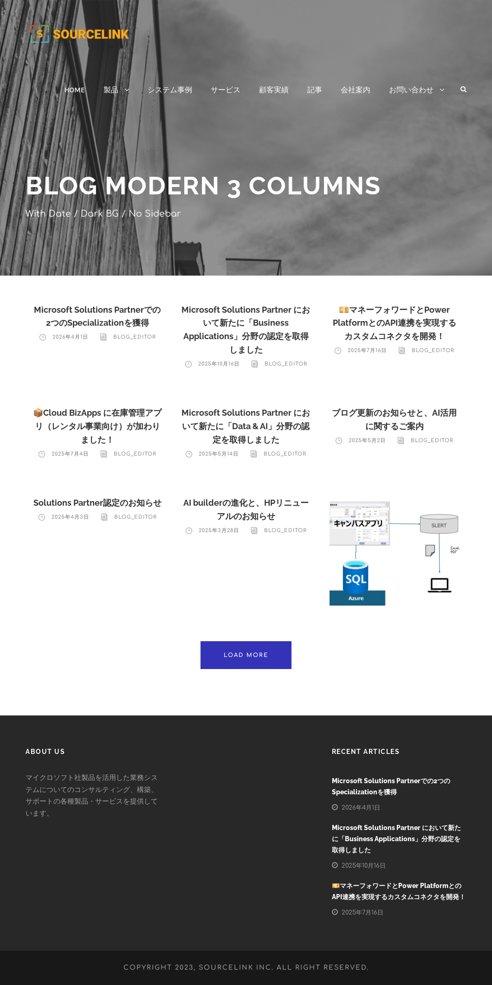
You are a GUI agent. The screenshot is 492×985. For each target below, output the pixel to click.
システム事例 (170, 89)
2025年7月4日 (70, 454)
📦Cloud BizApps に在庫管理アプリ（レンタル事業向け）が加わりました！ (97, 426)
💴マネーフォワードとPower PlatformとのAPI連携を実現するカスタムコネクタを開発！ (394, 323)
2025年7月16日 (367, 351)
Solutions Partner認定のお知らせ (97, 503)
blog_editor (134, 337)
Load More (246, 655)
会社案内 (355, 89)
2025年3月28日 (219, 531)
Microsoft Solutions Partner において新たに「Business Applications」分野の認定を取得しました (396, 839)
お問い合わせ (411, 89)
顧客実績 (274, 89)
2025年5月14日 (219, 454)
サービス (225, 89)
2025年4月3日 (70, 517)
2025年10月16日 (219, 364)
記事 (314, 89)
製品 (111, 89)
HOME (75, 89)
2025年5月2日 (367, 441)
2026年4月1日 (70, 337)
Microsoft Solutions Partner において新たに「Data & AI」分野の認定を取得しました (245, 426)
